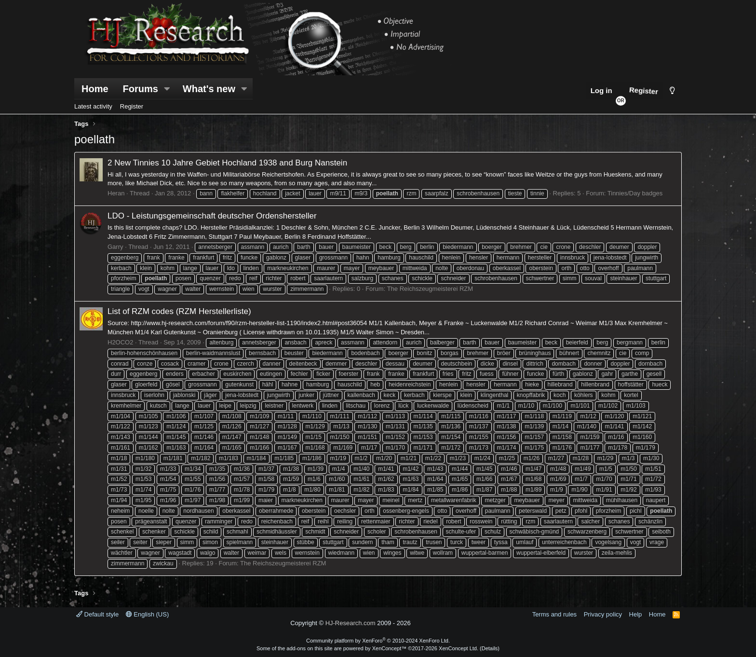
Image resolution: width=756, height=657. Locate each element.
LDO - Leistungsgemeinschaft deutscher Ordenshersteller (212, 215)
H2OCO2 (120, 342)
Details (490, 648)
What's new (209, 88)
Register (131, 106)
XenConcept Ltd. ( (460, 648)
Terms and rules (554, 614)
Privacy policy (603, 614)
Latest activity (93, 106)
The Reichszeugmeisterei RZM (430, 288)
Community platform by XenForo (378, 640)
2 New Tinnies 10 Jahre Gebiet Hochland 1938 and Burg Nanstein (227, 162)
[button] (167, 88)
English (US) (147, 614)
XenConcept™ (389, 648)
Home (94, 88)
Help (635, 614)
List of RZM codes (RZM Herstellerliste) (179, 311)
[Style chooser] (672, 90)
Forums (140, 88)
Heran (116, 193)
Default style (97, 614)
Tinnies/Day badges (635, 193)
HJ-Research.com (350, 623)
